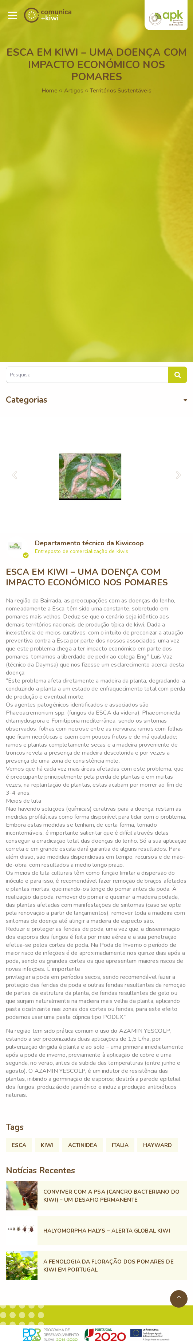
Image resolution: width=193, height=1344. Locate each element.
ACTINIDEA (82, 1145)
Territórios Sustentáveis (120, 91)
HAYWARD (157, 1145)
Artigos (73, 91)
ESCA (19, 1145)
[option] (96, 475)
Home (50, 91)
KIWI (47, 1145)
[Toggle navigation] (12, 15)
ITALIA (120, 1145)
